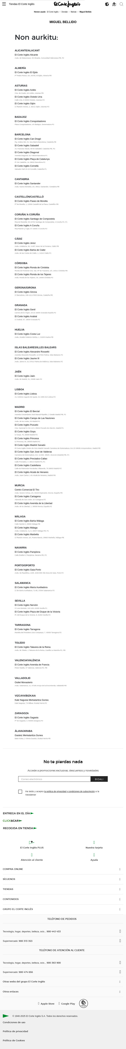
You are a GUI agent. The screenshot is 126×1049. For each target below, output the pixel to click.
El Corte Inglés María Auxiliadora (31, 587)
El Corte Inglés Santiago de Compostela (35, 218)
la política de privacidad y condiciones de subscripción (69, 791)
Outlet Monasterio (23, 682)
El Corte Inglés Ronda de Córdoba (32, 267)
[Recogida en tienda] (20, 828)
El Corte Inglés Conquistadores (30, 121)
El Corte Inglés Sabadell (27, 145)
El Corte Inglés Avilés (25, 90)
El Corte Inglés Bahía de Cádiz (30, 250)
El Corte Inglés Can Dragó (28, 138)
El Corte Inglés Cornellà (26, 166)
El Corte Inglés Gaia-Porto (28, 569)
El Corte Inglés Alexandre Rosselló (32, 351)
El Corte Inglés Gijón (25, 103)
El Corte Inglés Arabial (26, 316)
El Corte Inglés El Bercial (27, 411)
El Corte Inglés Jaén (25, 376)
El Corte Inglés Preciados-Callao (31, 458)
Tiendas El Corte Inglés (21, 4)
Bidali (99, 779)
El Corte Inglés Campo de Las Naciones (35, 418)
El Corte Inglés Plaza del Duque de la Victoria (37, 611)
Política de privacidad (15, 1031)
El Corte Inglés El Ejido (26, 72)
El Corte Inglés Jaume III (27, 358)
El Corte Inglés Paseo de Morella (31, 201)
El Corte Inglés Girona (26, 292)
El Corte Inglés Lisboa (26, 393)
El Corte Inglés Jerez (25, 243)
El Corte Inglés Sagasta (26, 717)
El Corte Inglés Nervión (26, 605)
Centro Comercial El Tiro (27, 489)
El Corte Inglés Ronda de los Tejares (33, 274)
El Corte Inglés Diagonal (27, 152)
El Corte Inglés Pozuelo (26, 425)
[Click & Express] (19, 813)
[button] (4, 4)
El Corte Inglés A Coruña (27, 225)
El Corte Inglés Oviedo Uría (28, 96)
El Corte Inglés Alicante (26, 54)
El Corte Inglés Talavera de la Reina (33, 647)
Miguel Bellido (63, 22)
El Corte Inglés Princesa (27, 438)
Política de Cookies (14, 1040)
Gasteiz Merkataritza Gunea (29, 735)
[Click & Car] (12, 820)
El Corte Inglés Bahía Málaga (29, 520)
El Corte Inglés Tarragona (27, 629)
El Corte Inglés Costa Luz (27, 334)
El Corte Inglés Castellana (28, 465)
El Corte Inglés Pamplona (27, 552)
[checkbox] (20, 792)
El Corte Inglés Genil (25, 309)
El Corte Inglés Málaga (26, 527)
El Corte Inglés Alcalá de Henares (31, 472)
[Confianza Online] (83, 1003)
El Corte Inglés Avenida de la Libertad (33, 503)
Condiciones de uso (14, 1022)
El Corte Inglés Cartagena (28, 496)
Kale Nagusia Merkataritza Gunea (31, 700)
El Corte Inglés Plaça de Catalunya (32, 159)
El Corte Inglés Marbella (27, 534)
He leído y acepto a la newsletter (62, 793)
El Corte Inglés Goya (25, 431)
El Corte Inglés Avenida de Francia (32, 664)
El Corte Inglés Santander (28, 183)
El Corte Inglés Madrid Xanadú (30, 445)
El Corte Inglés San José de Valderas (33, 451)
